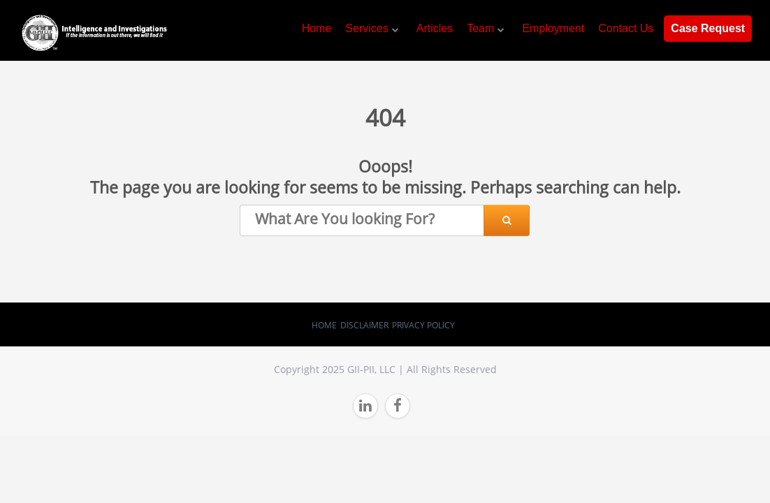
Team (480, 28)
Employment (553, 28)
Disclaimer (364, 325)
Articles (434, 28)
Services (366, 28)
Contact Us (625, 28)
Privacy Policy (423, 325)
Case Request (708, 28)
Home (317, 28)
